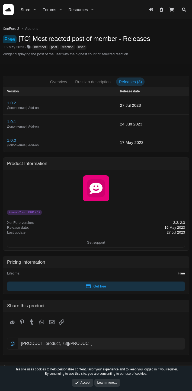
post (54, 47)
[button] (35, 9)
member (40, 47)
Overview (58, 81)
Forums (49, 9)
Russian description (93, 81)
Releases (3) (130, 81)
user (81, 47)
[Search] (184, 9)
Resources (78, 9)
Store (25, 9)
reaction (67, 47)
